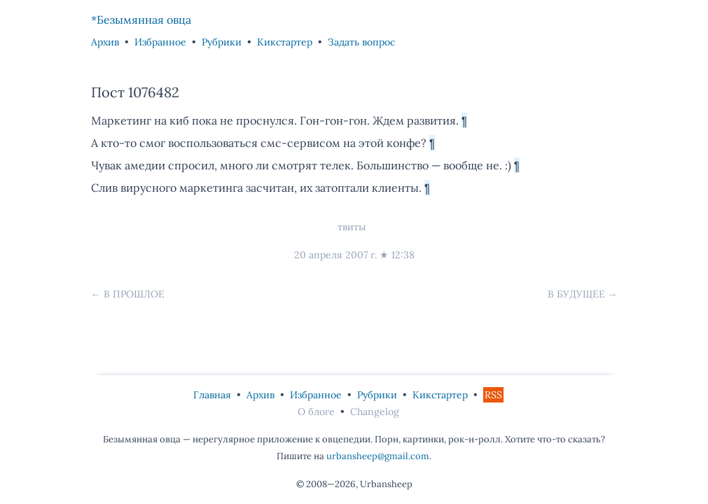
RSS (493, 394)
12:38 (403, 254)
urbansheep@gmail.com (377, 456)
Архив (105, 42)
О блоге (316, 411)
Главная (212, 394)
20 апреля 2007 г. (335, 254)
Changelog (374, 411)
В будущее (576, 294)
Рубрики (222, 42)
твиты (352, 226)
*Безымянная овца (141, 20)
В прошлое (134, 294)
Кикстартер (284, 42)
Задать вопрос (361, 42)
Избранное (160, 42)
